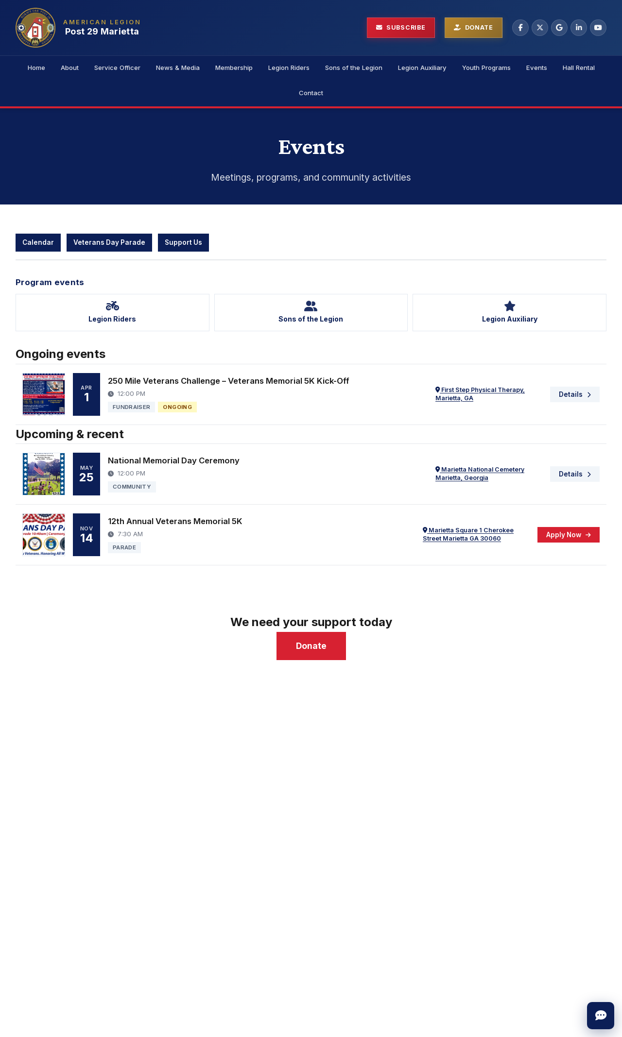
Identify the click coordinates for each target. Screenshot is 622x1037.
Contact (311, 93)
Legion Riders (289, 67)
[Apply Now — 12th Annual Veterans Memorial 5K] (568, 534)
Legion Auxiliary (422, 67)
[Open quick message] (600, 1015)
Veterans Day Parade (109, 242)
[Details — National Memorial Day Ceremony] (575, 474)
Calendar (38, 242)
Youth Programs (486, 67)
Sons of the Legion (353, 67)
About (70, 67)
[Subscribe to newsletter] (401, 27)
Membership (234, 67)
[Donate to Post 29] (473, 27)
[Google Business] (559, 27)
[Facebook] (520, 27)
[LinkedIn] (578, 27)
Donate (311, 646)
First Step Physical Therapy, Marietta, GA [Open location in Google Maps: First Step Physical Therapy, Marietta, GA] (480, 394)
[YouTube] (598, 27)
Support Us (183, 242)
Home (36, 67)
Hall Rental (579, 67)
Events (536, 67)
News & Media (178, 67)
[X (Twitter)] (540, 27)
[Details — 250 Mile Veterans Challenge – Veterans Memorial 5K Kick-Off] (575, 394)
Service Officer (117, 67)
